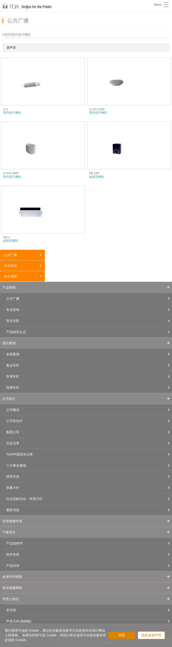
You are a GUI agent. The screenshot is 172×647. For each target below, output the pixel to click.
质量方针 (12, 488)
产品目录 (12, 565)
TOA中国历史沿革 (19, 454)
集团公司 (12, 432)
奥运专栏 (12, 365)
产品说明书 (14, 543)
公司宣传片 (14, 421)
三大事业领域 (16, 465)
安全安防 (10, 276)
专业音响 (10, 266)
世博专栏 (12, 376)
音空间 (11, 610)
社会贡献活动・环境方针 (24, 499)
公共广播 (10, 255)
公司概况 (12, 410)
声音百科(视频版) (18, 621)
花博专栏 (12, 387)
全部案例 (12, 354)
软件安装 (12, 554)
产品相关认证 (16, 332)
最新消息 (12, 510)
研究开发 (12, 476)
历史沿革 (12, 443)
